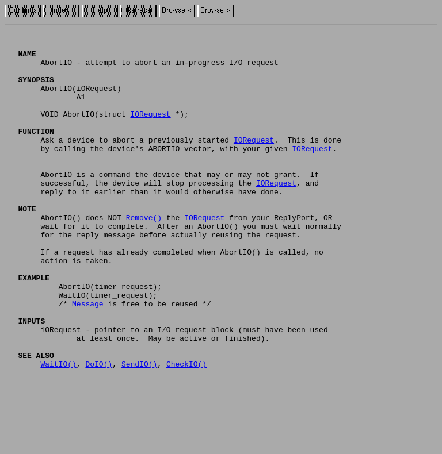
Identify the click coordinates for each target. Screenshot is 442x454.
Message (88, 358)
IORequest (150, 131)
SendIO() (139, 431)
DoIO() (98, 431)
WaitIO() (58, 431)
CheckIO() (186, 431)
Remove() (144, 255)
